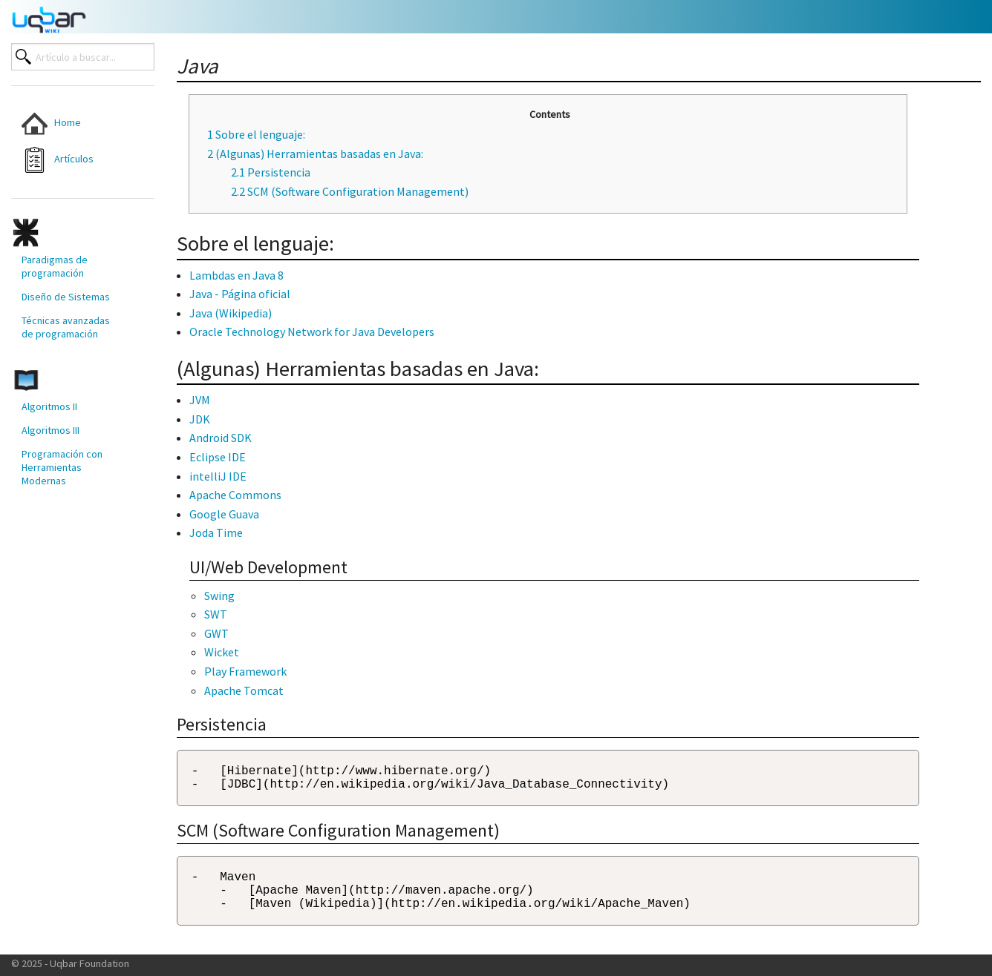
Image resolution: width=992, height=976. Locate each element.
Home (51, 123)
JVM (199, 399)
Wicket (221, 651)
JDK (199, 419)
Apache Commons (235, 494)
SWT (215, 614)
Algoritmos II (49, 406)
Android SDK (220, 437)
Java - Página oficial (239, 293)
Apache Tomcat (244, 690)
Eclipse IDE (217, 456)
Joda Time (216, 532)
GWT (216, 633)
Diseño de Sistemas (66, 296)
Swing (219, 595)
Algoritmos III (50, 430)
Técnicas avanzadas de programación (66, 327)
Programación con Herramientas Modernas (62, 467)
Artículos (58, 160)
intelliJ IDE (218, 476)
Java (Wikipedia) (230, 313)
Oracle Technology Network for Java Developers (311, 331)
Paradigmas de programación (55, 266)
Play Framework (245, 671)
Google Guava (224, 514)
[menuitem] (71, 123)
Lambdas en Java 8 (236, 275)
